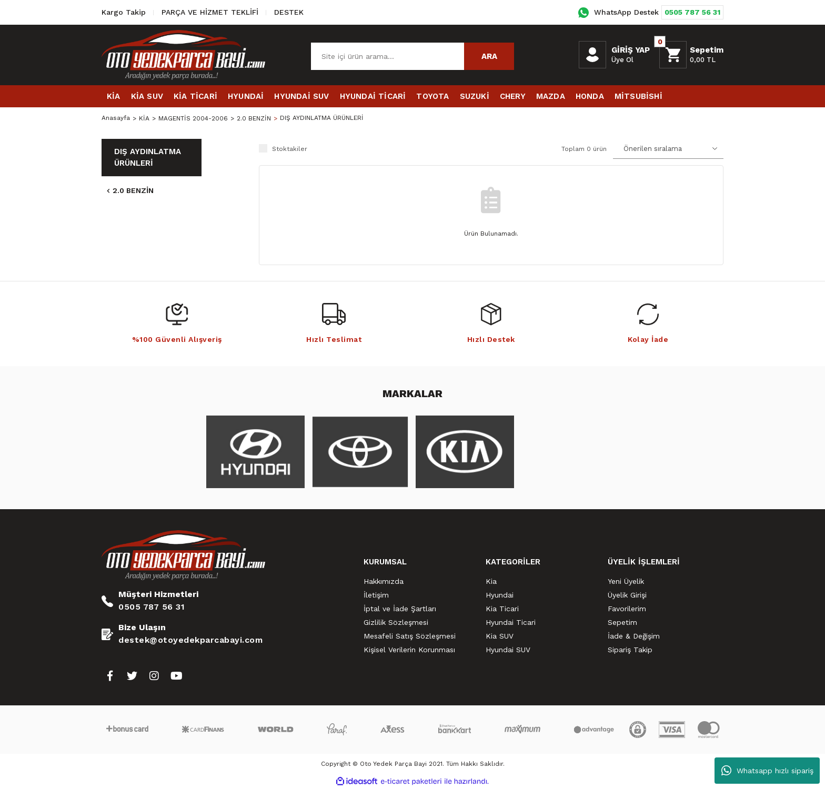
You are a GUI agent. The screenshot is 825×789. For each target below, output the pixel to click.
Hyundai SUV (508, 649)
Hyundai (500, 595)
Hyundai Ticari (511, 622)
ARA (489, 56)
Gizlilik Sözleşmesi (396, 622)
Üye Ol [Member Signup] (622, 60)
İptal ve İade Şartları (400, 608)
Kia (491, 581)
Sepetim (622, 622)
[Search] (412, 56)
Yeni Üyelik (626, 581)
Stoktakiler (289, 149)
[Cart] (691, 54)
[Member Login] (592, 54)
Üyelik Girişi (627, 595)
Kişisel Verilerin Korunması (409, 649)
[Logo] (183, 54)
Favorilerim (627, 608)
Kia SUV (500, 636)
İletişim (376, 595)
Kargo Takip (124, 12)
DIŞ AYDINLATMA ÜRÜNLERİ (322, 118)
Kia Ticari (502, 608)
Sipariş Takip (630, 649)
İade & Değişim (634, 636)
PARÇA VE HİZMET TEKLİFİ (210, 12)
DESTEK (289, 12)
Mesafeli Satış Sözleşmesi (410, 636)
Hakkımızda (384, 581)
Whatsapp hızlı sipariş (767, 770)
